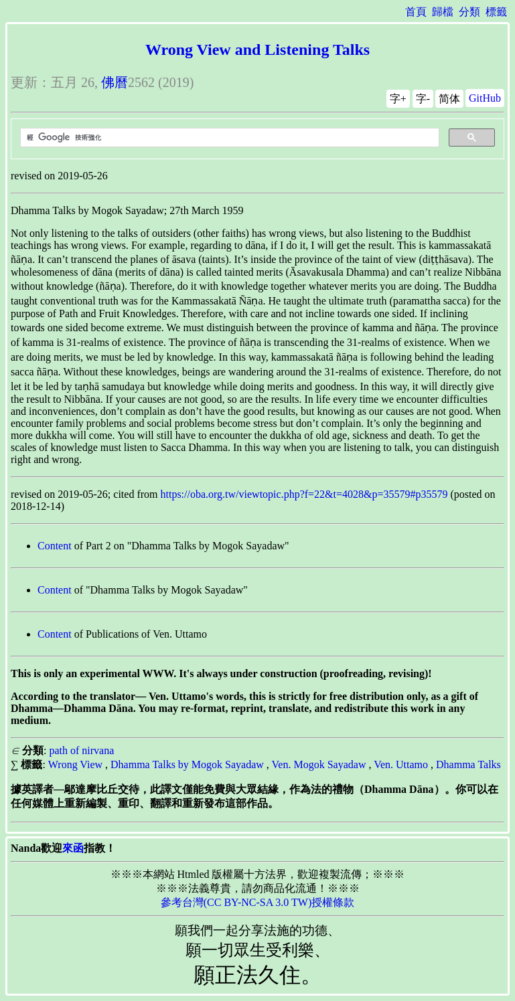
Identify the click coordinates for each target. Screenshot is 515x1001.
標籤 (496, 11)
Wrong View (75, 764)
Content (55, 545)
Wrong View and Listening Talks (257, 49)
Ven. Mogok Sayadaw (319, 764)
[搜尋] (228, 138)
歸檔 (442, 11)
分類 (469, 11)
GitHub (485, 98)
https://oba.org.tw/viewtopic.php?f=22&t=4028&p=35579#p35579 (304, 494)
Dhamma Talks (468, 764)
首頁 (416, 11)
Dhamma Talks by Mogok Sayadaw (187, 764)
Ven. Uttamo (401, 764)
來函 (73, 848)
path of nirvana (81, 750)
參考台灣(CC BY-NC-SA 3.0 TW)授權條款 (258, 902)
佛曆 (114, 82)
